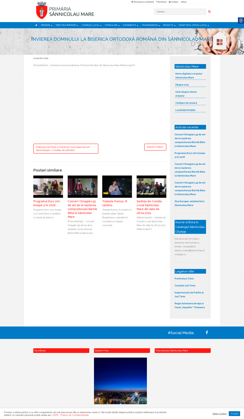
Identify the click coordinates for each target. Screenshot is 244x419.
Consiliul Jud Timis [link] (185, 285)
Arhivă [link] (183, 2)
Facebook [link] (162, 2)
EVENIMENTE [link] (129, 25)
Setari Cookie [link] (219, 413)
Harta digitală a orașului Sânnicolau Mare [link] (188, 75)
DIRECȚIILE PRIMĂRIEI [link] (66, 25)
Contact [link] (174, 2)
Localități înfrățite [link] (185, 110)
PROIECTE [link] (168, 25)
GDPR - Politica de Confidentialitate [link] (70, 415)
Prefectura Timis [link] (184, 278)
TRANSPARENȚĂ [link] (150, 25)
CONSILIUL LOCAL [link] (90, 25)
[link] (76, 11)
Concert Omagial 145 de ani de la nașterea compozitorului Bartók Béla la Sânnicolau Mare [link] (82, 209)
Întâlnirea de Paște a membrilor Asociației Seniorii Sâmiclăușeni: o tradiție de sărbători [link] (63, 149)
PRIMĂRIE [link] (45, 25)
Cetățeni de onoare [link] (186, 103)
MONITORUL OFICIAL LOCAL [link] (193, 25)
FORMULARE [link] (111, 25)
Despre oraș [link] (182, 84)
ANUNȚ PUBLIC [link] (155, 147)
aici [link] (186, 239)
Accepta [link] (234, 413)
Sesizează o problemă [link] (144, 2)
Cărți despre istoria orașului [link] (186, 94)
